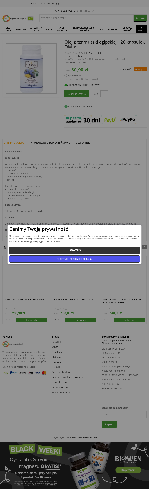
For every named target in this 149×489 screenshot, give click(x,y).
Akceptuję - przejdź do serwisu (74, 258)
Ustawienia (74, 250)
